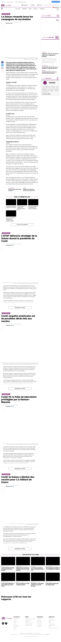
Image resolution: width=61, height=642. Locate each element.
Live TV (39, 5)
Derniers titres (28, 620)
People (50, 623)
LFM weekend (39, 625)
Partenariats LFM (28, 625)
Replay (33, 5)
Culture (15, 628)
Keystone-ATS (9, 23)
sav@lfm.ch (48, 634)
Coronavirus (16, 619)
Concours (42, 8)
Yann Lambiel (39, 621)
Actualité (17, 8)
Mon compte (55, 1)
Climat (15, 620)
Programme (25, 5)
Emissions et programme (30, 619)
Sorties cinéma (52, 620)
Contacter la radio (29, 623)
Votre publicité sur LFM (53, 628)
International (16, 625)
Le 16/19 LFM (39, 624)
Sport (15, 629)
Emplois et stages (28, 624)
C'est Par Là (39, 623)
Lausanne (15, 621)
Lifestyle (35, 8)
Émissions (24, 8)
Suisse (15, 624)
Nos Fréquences (52, 624)
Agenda (50, 621)
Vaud (14, 623)
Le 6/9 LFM (39, 620)
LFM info (38, 619)
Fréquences (27, 621)
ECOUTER (55, 7)
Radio (30, 8)
